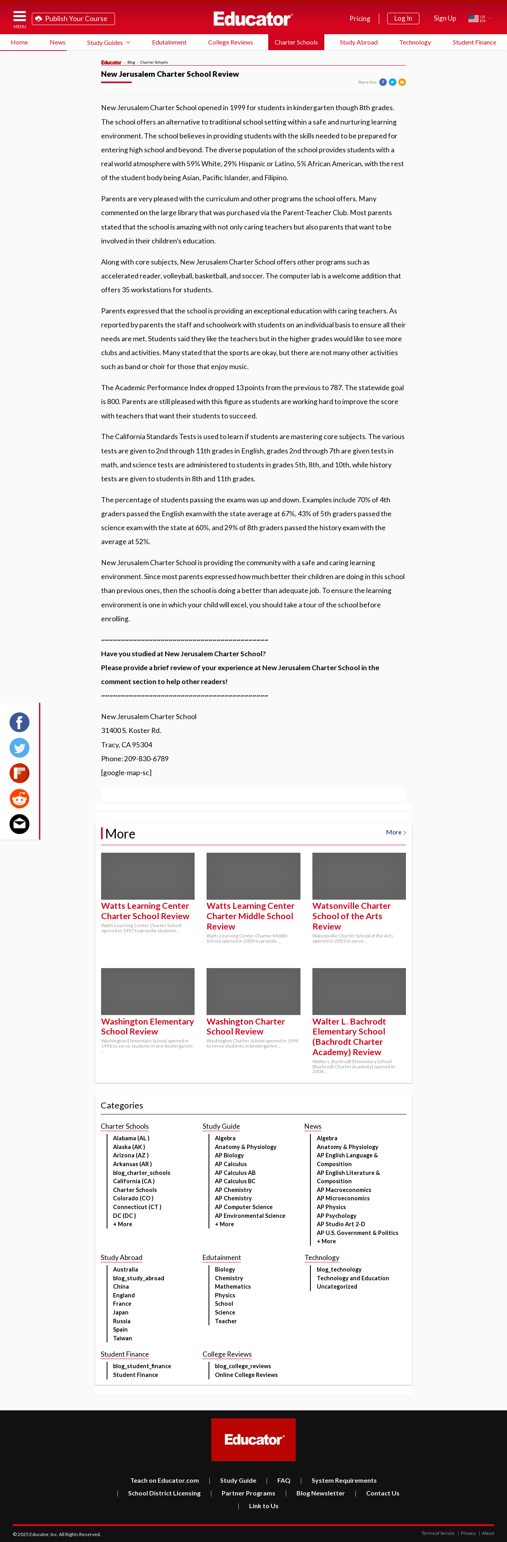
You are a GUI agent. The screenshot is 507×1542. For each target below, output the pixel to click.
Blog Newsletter (315, 1493)
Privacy (467, 1533)
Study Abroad (359, 42)
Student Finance (474, 42)
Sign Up (445, 18)
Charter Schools (296, 42)
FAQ (278, 1480)
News (58, 42)
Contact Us (377, 1493)
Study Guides (105, 42)
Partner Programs (242, 1493)
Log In (403, 18)
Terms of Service (438, 1533)
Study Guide (232, 1480)
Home (19, 42)
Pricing (359, 18)
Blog (131, 62)
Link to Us (258, 1505)
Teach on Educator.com (164, 1480)
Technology (415, 42)
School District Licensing (159, 1493)
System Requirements (338, 1480)
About (486, 1533)
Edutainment (169, 42)
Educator (253, 18)
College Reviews (230, 42)
